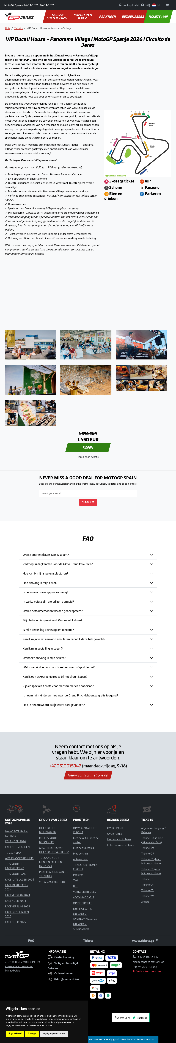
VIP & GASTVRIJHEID (52, 882)
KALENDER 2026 (15, 841)
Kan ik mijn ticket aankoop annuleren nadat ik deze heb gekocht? (64, 639)
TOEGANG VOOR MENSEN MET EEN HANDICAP (50, 862)
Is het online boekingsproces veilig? (45, 592)
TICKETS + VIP (158, 16)
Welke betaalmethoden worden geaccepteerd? (53, 611)
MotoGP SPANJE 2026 (56, 16)
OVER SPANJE (115, 828)
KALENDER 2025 (15, 922)
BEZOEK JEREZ (133, 16)
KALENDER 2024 (15, 900)
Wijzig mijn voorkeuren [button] (54, 1033)
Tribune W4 (147, 896)
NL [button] (156, 5)
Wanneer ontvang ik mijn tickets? (44, 658)
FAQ (31, 940)
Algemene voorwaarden (19, 966)
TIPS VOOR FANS (15, 874)
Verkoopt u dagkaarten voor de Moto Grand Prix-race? (58, 564)
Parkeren (78, 874)
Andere (145, 901)
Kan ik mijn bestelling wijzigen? (43, 648)
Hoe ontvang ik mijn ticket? (40, 583)
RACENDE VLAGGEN (17, 847)
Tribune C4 (147, 884)
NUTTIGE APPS (82, 908)
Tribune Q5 (147, 853)
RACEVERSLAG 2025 (17, 906)
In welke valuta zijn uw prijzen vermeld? (48, 601)
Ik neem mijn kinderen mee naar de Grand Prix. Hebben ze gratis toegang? (70, 695)
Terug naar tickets (88, 457)
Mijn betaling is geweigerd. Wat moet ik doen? (52, 620)
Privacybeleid (12, 970)
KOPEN (88, 447)
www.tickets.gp (145, 940)
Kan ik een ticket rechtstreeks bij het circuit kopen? (55, 676)
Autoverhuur (80, 859)
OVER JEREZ (114, 833)
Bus (75, 886)
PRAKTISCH (108, 16)
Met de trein (80, 853)
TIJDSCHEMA (13, 852)
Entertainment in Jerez (120, 845)
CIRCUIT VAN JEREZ (82, 16)
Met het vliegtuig (83, 848)
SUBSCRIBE (88, 502)
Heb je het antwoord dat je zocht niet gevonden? (54, 705)
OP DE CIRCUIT (82, 903)
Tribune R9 (147, 848)
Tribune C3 (147, 879)
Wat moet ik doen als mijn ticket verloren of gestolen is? (59, 667)
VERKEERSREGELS (84, 891)
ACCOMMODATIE (83, 897)
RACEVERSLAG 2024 (17, 895)
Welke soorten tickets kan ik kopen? (46, 554)
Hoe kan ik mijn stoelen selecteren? (45, 573)
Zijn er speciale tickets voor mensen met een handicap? (58, 686)
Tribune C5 (147, 890)
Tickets (18, 28)
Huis (7, 28)
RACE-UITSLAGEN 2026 (19, 879)
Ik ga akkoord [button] (15, 1033)
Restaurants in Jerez (119, 839)
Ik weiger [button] (32, 1033)
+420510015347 (65, 765)
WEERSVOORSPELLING (19, 858)
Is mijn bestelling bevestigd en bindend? (48, 629)
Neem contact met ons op (88, 775)
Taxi (75, 880)
